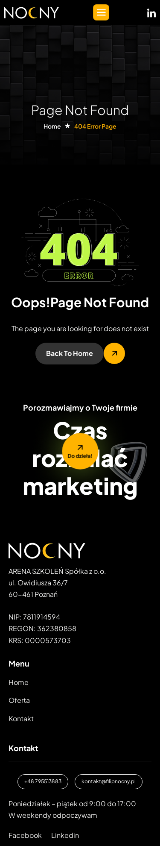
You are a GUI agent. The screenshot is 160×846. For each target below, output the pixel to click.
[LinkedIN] (151, 11)
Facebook (25, 835)
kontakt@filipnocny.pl (108, 781)
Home (19, 682)
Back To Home (69, 353)
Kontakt (21, 718)
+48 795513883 (42, 781)
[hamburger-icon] (101, 12)
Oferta (19, 700)
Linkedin (65, 835)
